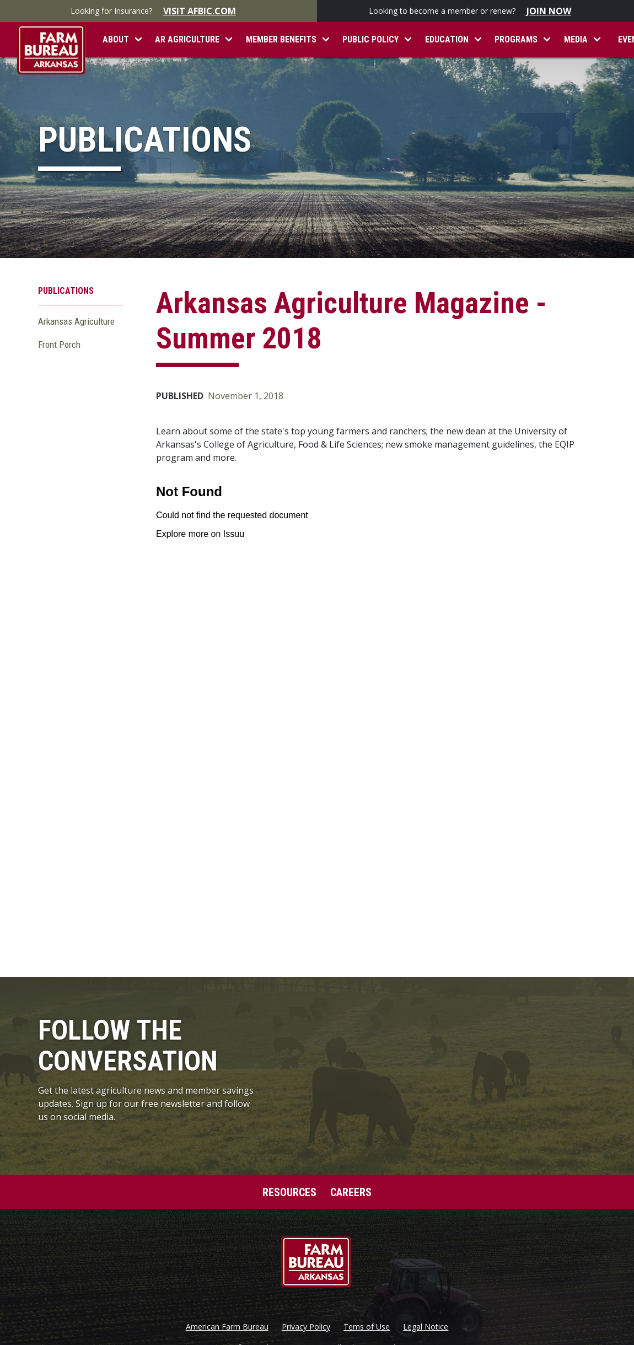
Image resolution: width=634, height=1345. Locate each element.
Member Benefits (281, 39)
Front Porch (59, 344)
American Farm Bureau (227, 1327)
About (116, 39)
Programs (516, 39)
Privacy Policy (306, 1327)
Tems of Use (366, 1327)
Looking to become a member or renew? (475, 11)
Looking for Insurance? (159, 11)
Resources (289, 1192)
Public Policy (370, 39)
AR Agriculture (187, 39)
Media (576, 39)
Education (447, 39)
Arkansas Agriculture (76, 321)
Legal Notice (425, 1327)
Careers (351, 1192)
